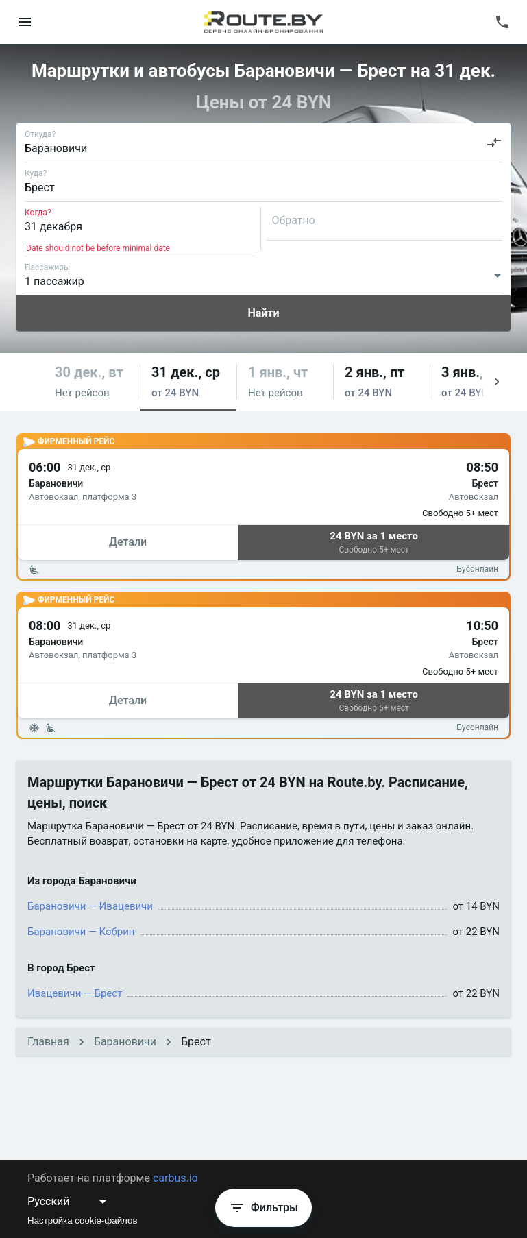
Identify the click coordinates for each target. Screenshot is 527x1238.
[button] (92, 382)
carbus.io (175, 1178)
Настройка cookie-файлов (82, 1220)
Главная (48, 1041)
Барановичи (125, 1041)
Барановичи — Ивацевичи (90, 906)
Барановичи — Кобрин (81, 931)
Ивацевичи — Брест (74, 993)
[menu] (24, 21)
